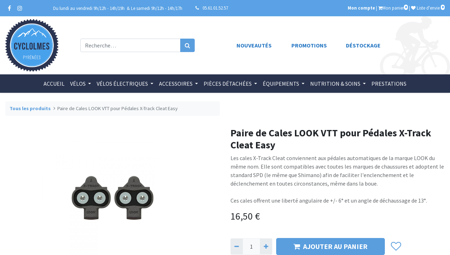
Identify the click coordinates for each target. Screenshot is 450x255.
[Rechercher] (187, 45)
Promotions (309, 45)
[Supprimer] (236, 246)
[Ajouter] (266, 246)
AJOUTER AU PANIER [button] (331, 246)
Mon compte (361, 8)
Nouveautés (254, 45)
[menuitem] (54, 83)
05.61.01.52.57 (215, 8)
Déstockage (363, 45)
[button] (396, 246)
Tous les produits (30, 108)
